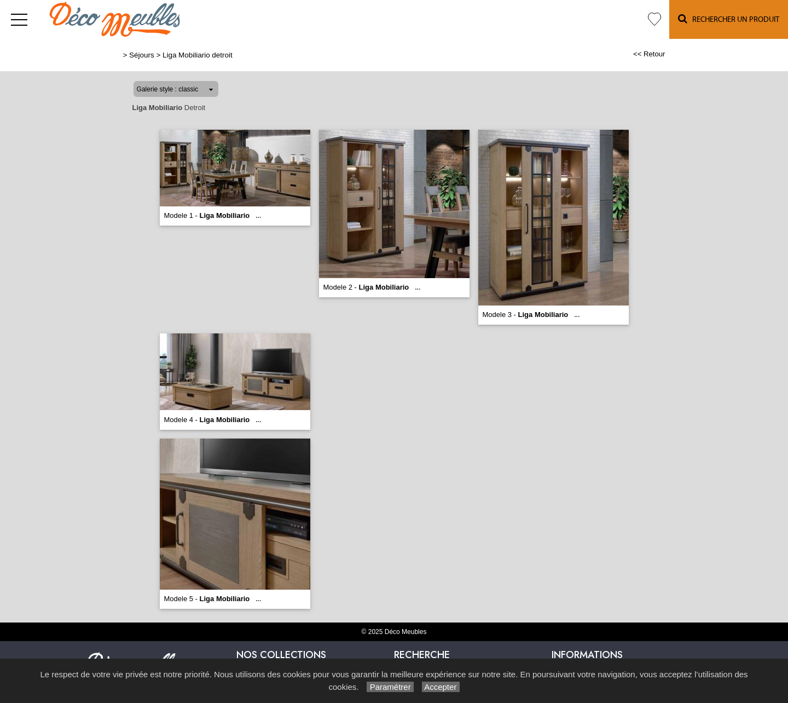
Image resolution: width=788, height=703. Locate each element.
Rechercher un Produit (728, 19)
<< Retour (649, 54)
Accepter (440, 687)
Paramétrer (390, 687)
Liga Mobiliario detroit (198, 55)
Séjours (141, 55)
